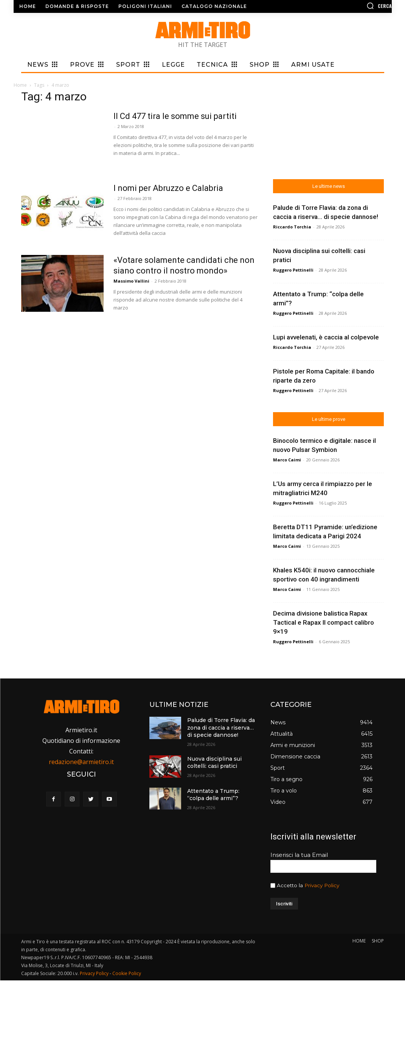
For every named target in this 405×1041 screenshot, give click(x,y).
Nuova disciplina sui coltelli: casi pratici (214, 762)
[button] (347, 5)
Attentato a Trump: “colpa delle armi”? (213, 795)
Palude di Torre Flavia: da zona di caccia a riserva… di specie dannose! (221, 727)
